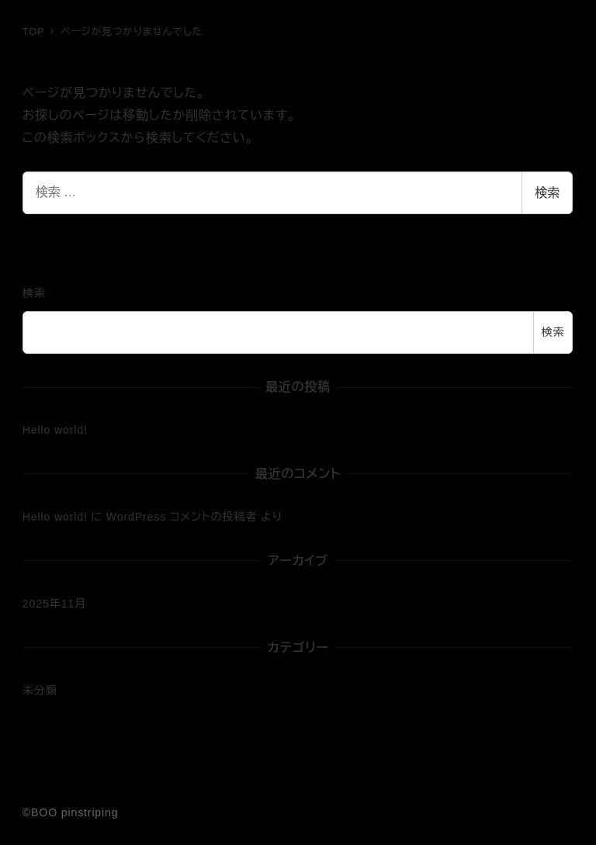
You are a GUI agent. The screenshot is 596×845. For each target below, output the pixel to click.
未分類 (40, 690)
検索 (547, 192)
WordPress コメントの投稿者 (182, 517)
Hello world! (55, 430)
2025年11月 (54, 603)
